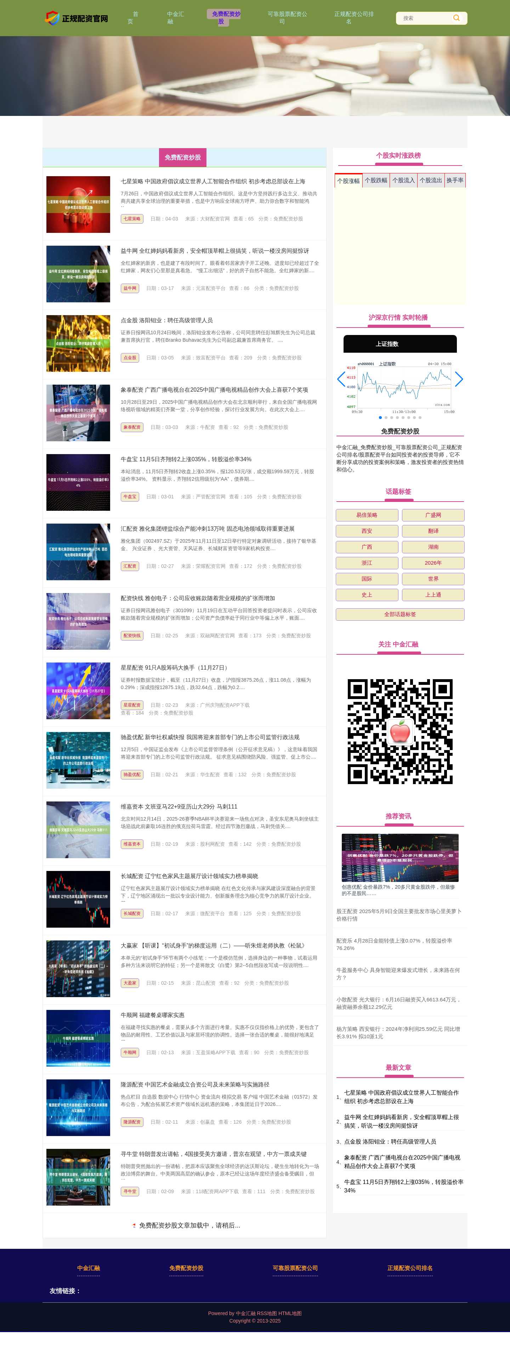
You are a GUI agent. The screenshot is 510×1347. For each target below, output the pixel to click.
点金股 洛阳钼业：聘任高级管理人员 (167, 320)
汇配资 (130, 566)
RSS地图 (267, 1313)
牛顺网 (130, 1052)
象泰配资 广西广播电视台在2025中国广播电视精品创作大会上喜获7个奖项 (214, 390)
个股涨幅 (348, 181)
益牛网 (130, 288)
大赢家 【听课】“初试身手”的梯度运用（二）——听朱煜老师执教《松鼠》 (214, 946)
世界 (433, 579)
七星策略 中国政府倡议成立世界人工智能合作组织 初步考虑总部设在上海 (213, 181)
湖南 (433, 547)
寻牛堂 (130, 1191)
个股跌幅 (376, 180)
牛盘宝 (130, 496)
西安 (367, 531)
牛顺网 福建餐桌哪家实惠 (153, 1015)
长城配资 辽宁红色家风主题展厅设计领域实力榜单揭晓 (189, 876)
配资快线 (132, 635)
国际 (367, 579)
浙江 (367, 563)
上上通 (433, 595)
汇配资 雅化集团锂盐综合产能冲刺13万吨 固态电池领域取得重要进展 (208, 529)
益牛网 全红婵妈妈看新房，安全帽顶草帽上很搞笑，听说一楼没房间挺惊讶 (215, 251)
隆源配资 (132, 1121)
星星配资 (132, 705)
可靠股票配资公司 (287, 17)
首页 (133, 17)
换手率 (455, 180)
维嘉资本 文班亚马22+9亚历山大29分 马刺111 (179, 807)
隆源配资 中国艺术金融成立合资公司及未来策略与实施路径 (195, 1084)
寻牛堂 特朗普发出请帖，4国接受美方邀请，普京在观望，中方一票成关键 (214, 1154)
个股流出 (431, 180)
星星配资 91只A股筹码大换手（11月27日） (175, 668)
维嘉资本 (132, 844)
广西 (367, 547)
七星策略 (132, 218)
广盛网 (433, 515)
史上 (367, 595)
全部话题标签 (400, 614)
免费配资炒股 (226, 17)
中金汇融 (175, 17)
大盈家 (130, 982)
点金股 (130, 357)
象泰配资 (132, 427)
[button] (341, 379)
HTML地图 (290, 1313)
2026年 (433, 563)
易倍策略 (367, 515)
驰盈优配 (132, 774)
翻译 (433, 531)
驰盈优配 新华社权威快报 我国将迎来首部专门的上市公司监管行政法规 (210, 737)
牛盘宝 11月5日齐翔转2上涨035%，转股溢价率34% (186, 459)
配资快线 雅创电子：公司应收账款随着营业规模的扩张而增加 (198, 598)
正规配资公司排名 (354, 17)
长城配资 (132, 913)
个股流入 (403, 180)
